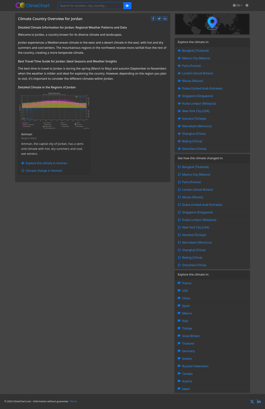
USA (185, 291)
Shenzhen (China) (194, 149)
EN (236, 5)
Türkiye (187, 328)
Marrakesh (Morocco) (196, 126)
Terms (73, 401)
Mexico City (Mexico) (196, 58)
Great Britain (191, 336)
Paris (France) (191, 66)
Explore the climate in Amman (46, 163)
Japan (186, 389)
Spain (186, 306)
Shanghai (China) (194, 134)
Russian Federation (195, 366)
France (186, 283)
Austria (187, 381)
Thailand (188, 343)
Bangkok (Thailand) (195, 51)
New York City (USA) (195, 111)
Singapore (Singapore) (197, 96)
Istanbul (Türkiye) (194, 119)
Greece (187, 359)
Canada (187, 374)
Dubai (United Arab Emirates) (202, 88)
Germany (188, 351)
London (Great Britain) (197, 73)
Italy (185, 321)
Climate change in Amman (44, 171)
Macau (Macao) (192, 81)
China (186, 298)
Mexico (187, 313)
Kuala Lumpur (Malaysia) (199, 103)
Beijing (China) (192, 141)
